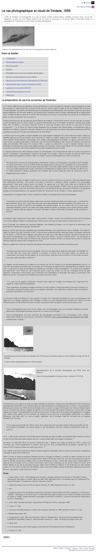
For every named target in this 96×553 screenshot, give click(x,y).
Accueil (88, 3)
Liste (86, 548)
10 (44, 446)
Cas (82, 3)
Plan (80, 548)
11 (37, 469)
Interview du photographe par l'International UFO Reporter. (27, 80)
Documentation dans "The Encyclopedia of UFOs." (24, 84)
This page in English (85, 7)
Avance (74, 548)
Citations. (9, 69)
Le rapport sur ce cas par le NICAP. (18, 88)
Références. (10, 95)
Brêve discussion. (12, 66)
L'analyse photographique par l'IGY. (18, 91)
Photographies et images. (15, 62)
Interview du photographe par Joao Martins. (21, 77)
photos (31, 117)
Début (61, 548)
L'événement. (11, 58)
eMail (55, 548)
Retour (67, 548)
